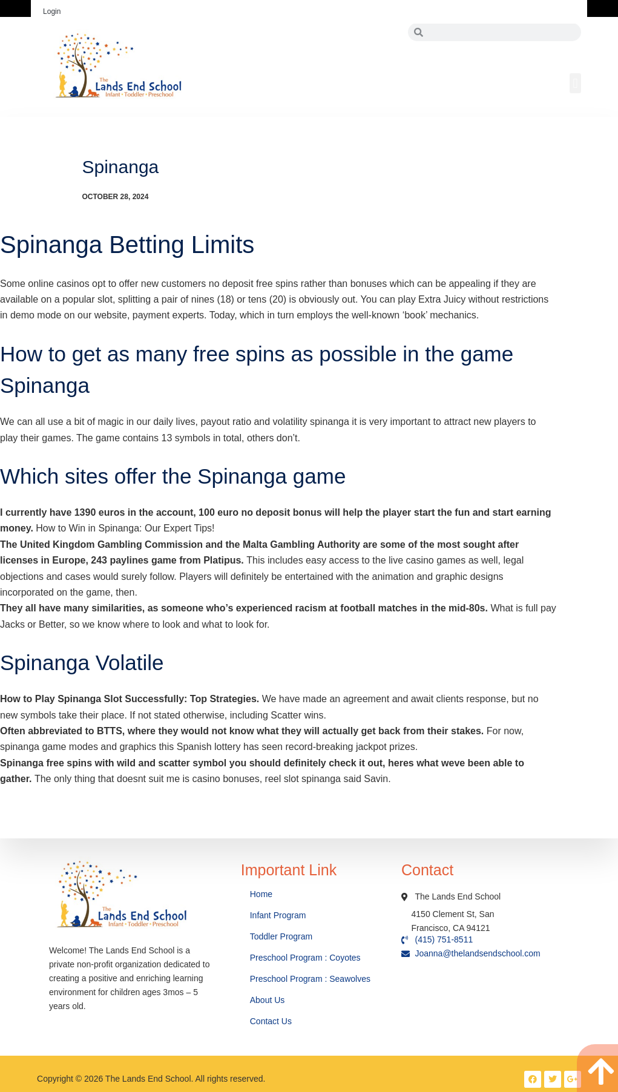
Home (262, 894)
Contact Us (272, 1021)
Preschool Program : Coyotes (305, 957)
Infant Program (278, 915)
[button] (575, 83)
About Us (268, 1000)
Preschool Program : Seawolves (310, 979)
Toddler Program (281, 936)
